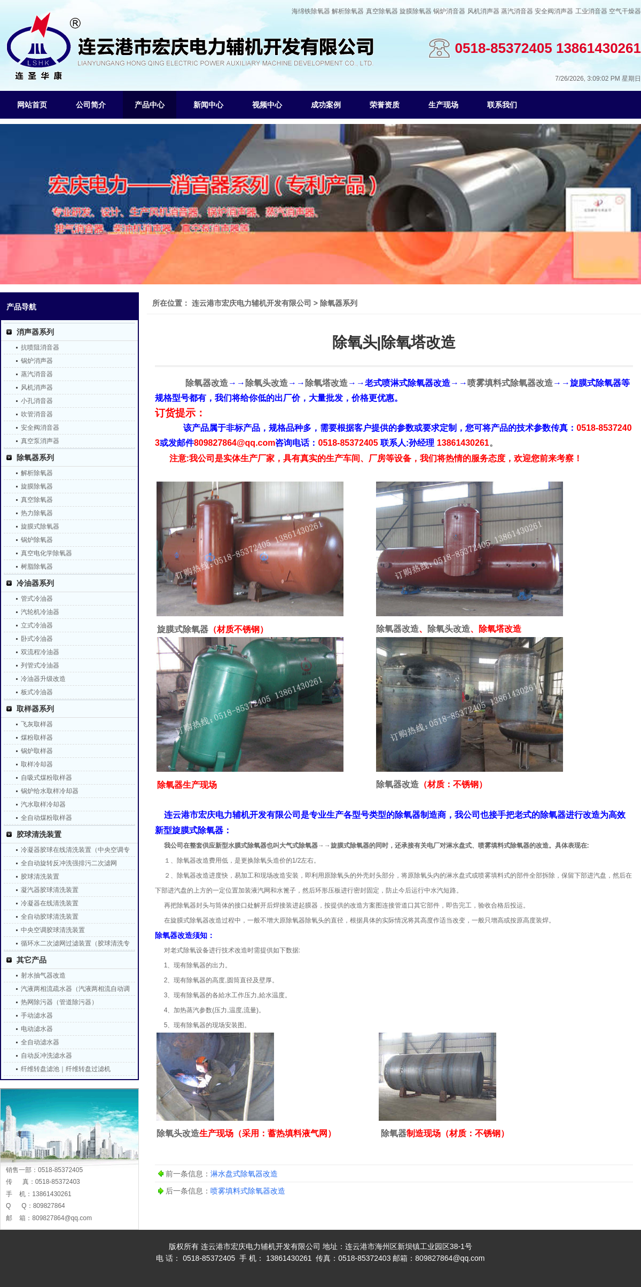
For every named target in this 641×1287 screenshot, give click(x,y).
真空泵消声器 (40, 441)
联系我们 (502, 104)
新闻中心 (208, 104)
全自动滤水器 (40, 1042)
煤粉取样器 (37, 737)
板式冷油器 (37, 692)
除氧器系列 (35, 457)
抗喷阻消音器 (40, 347)
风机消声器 (483, 11)
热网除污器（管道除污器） (59, 1002)
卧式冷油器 (37, 638)
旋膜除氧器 (416, 11)
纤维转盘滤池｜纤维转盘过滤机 (66, 1069)
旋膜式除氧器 (40, 526)
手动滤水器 (37, 1015)
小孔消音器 (37, 401)
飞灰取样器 (37, 724)
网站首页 (32, 104)
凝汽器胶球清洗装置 (50, 890)
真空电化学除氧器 (46, 553)
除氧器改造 (206, 382)
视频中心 (267, 104)
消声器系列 (35, 332)
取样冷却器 (37, 764)
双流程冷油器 (40, 652)
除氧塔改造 (326, 382)
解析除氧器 (348, 11)
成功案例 (326, 104)
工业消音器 (591, 11)
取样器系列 (35, 708)
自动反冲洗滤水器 (46, 1055)
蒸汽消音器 (517, 11)
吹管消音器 (37, 414)
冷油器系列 (35, 583)
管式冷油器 (37, 598)
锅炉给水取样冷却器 (50, 791)
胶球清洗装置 (39, 834)
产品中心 (150, 104)
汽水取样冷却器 (43, 804)
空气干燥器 (625, 11)
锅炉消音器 (449, 11)
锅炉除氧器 (37, 540)
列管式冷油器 (40, 665)
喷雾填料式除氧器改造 (510, 382)
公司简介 (91, 104)
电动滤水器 (37, 1029)
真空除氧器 (382, 11)
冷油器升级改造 (43, 679)
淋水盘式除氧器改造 (244, 1173)
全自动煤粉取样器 (46, 817)
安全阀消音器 (40, 427)
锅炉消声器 (37, 361)
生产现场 (443, 104)
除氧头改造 (266, 382)
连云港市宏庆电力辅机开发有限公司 (251, 303)
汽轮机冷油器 (40, 612)
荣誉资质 (385, 104)
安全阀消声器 (554, 11)
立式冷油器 (37, 625)
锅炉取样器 (37, 751)
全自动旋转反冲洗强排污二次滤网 (69, 863)
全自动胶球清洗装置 (50, 916)
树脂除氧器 (37, 566)
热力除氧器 (37, 513)
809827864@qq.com (62, 1218)
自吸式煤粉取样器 (46, 777)
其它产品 (31, 960)
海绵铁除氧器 (311, 11)
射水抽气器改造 (43, 975)
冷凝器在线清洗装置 (50, 903)
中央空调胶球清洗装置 (53, 930)
